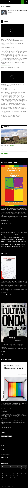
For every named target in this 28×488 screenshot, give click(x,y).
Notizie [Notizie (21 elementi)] (12, 244)
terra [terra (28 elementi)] (21, 246)
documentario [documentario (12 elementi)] (22, 234)
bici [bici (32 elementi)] (2, 234)
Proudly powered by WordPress (7, 486)
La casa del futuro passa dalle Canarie (10, 148)
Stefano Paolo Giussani (7, 2)
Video (6, 21)
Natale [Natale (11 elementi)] (2, 244)
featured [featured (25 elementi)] (20, 237)
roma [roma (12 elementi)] (8, 246)
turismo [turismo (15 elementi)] (3, 248)
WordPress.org (4, 457)
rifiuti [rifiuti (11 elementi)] (6, 246)
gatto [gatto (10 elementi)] (6, 239)
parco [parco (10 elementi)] (20, 244)
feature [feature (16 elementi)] (14, 237)
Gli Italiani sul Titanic (6, 67)
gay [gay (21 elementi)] (8, 239)
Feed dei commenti (5, 454)
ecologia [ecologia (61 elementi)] (5, 237)
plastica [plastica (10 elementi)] (23, 244)
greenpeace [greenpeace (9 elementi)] (12, 239)
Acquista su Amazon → (6, 354)
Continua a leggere (5, 65)
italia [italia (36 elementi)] (3, 241)
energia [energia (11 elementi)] (10, 237)
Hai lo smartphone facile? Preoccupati (17, 10)
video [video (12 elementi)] (8, 248)
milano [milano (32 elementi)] (13, 241)
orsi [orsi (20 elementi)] (15, 244)
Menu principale (26, 2)
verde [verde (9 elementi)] (6, 248)
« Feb (2, 479)
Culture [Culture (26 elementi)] (14, 234)
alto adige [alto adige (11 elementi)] (11, 232)
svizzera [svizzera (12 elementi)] (17, 246)
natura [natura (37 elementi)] (6, 244)
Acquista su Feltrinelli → (6, 223)
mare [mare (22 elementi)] (9, 241)
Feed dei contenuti (5, 452)
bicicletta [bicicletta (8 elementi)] (5, 234)
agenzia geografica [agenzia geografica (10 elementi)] (5, 232)
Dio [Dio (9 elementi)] (17, 234)
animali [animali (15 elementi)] (23, 232)
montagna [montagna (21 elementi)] (19, 241)
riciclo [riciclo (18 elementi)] (2, 246)
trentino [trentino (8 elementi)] (24, 246)
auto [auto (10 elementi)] (26, 232)
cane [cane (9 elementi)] (8, 234)
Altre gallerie (5, 153)
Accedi (2, 449)
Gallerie (6, 126)
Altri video (4, 120)
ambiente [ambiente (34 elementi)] (17, 232)
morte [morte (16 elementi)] (24, 241)
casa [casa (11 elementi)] (10, 234)
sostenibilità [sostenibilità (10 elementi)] (12, 246)
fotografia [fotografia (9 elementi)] (3, 239)
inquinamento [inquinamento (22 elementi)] (19, 239)
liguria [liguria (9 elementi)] (6, 241)
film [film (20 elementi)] (24, 237)
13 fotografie (12, 145)
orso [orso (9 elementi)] (18, 244)
